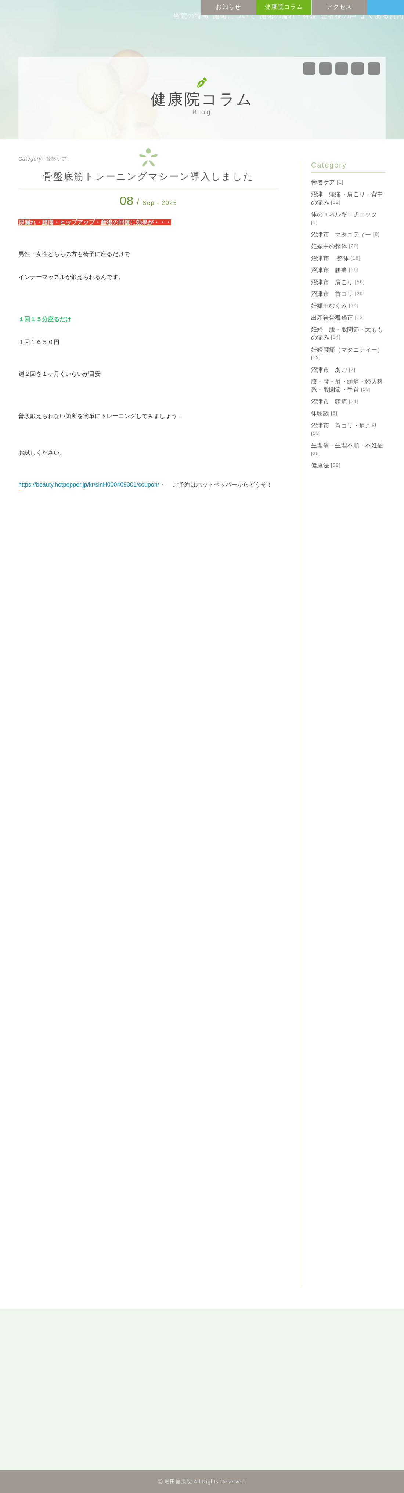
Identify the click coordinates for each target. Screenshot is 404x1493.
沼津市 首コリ (338, 294)
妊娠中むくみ (335, 305)
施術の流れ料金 (259, 36)
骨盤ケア (327, 182)
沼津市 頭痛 (335, 402)
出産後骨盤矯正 (338, 318)
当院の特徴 (150, 36)
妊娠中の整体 (335, 246)
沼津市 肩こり (338, 282)
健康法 (326, 465)
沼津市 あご (333, 370)
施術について (200, 36)
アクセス (339, 7)
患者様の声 (315, 36)
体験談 (324, 413)
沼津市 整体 (336, 258)
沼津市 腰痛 (335, 270)
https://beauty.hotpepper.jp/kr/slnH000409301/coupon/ (88, 484)
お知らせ (228, 7)
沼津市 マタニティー (345, 234)
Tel (393, 7)
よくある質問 (365, 36)
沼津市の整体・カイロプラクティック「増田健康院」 (68, 27)
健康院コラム (284, 7)
